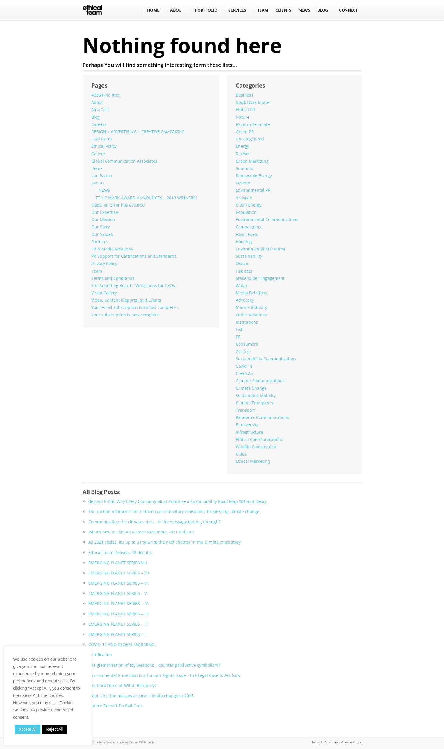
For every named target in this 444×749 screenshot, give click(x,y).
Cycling (243, 351)
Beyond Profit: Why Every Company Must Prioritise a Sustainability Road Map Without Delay (177, 501)
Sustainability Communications (266, 359)
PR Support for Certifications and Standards (133, 256)
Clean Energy (248, 205)
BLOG (322, 10)
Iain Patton (101, 175)
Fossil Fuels (247, 234)
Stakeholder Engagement (260, 278)
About (177, 10)
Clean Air (245, 373)
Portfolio (206, 10)
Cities (241, 454)
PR (238, 336)
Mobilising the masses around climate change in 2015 (141, 695)
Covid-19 (244, 366)
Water (241, 285)
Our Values (102, 234)
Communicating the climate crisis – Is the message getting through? (154, 521)
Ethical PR (245, 109)
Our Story (100, 226)
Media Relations (251, 293)
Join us (97, 183)
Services (237, 10)
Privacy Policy (104, 263)
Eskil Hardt (101, 139)
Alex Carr (100, 109)
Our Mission (103, 219)
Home (153, 10)
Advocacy (245, 300)
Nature (242, 117)
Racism (243, 153)
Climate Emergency (254, 402)
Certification (100, 654)
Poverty (243, 183)
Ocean (242, 263)
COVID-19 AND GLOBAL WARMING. (122, 644)
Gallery (98, 153)
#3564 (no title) (105, 95)
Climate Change (251, 388)
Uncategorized (250, 139)
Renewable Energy (254, 175)
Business (244, 95)
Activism (244, 197)
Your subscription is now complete (125, 315)
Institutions (247, 322)
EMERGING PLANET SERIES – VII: (119, 573)
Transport (245, 410)
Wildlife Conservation (256, 446)
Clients (283, 10)
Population (246, 212)
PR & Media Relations (112, 249)
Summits (244, 168)
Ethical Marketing (253, 461)
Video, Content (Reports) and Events (126, 300)
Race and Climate (253, 124)
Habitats (244, 271)
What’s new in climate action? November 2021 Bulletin (141, 532)
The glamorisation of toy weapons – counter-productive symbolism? (154, 665)
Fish (240, 329)
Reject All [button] (54, 729)
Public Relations (251, 315)
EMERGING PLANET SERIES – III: (118, 614)
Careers (98, 124)
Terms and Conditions (112, 278)
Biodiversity (247, 424)
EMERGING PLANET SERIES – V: (118, 593)
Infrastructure (249, 432)
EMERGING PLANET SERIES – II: (118, 624)
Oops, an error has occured (118, 205)
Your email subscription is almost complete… (135, 307)
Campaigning (249, 226)
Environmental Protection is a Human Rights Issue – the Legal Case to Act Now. (165, 675)
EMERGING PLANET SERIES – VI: (118, 583)
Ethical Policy (104, 146)
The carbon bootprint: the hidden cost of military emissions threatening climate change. (174, 511)
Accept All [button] (27, 729)
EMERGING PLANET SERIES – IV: (118, 603)
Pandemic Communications (262, 417)
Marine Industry (251, 307)
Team (262, 10)
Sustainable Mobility (256, 395)
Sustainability (249, 256)
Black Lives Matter (253, 102)
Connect (348, 10)
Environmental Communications (267, 219)
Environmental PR (253, 190)
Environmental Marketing (260, 249)
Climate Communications (260, 380)
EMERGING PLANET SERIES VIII (117, 562)
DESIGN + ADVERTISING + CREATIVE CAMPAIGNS (137, 131)
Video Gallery (104, 293)
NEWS (304, 10)
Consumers (247, 344)
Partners (99, 241)
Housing (244, 241)
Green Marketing (252, 161)
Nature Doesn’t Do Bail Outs (115, 706)
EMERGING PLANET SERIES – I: (117, 634)
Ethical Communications (259, 439)
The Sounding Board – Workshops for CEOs (133, 285)
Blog (95, 117)
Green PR (245, 131)
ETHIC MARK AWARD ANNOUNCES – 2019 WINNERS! (146, 197)
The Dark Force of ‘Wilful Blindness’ (122, 685)
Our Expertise (104, 212)
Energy (242, 146)
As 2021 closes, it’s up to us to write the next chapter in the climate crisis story (164, 542)
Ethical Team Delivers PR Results (120, 552)
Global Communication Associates (124, 161)
